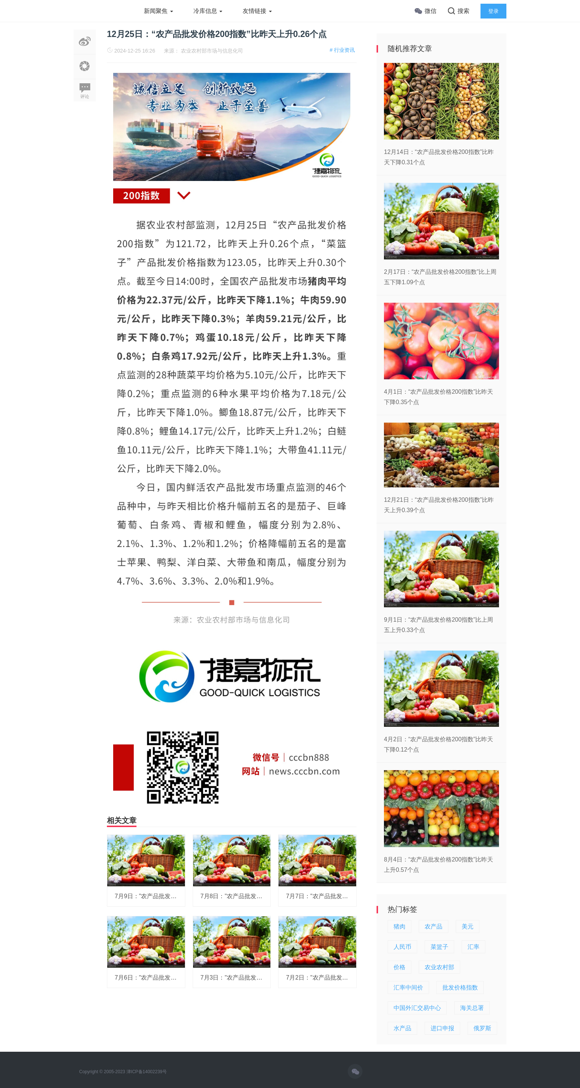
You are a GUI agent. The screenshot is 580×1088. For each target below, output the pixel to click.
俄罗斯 (482, 1028)
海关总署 (472, 1008)
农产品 (433, 926)
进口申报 (442, 1028)
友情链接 (257, 11)
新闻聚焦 (158, 11)
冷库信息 (207, 11)
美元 (467, 926)
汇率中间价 (408, 987)
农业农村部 (439, 967)
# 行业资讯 (342, 50)
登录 (493, 11)
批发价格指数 (460, 987)
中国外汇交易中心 (417, 1008)
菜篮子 (439, 947)
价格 (399, 967)
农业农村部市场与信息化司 (212, 51)
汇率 (473, 947)
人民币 (402, 947)
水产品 (402, 1028)
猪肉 (399, 926)
